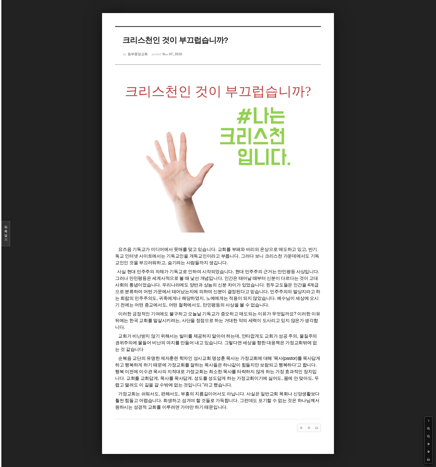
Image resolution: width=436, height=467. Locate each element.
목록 (6, 233)
